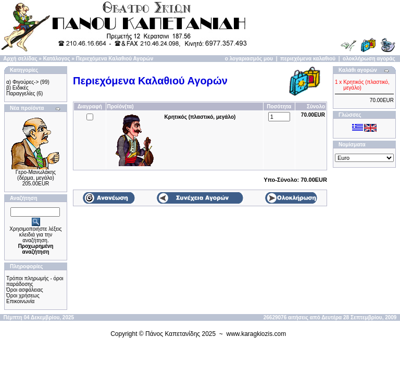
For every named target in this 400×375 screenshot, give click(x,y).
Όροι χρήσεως (23, 295)
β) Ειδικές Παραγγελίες (20, 90)
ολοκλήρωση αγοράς (369, 58)
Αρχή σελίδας (20, 58)
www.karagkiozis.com (256, 334)
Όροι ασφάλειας (24, 290)
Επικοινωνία (20, 301)
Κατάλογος (56, 58)
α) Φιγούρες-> (22, 82)
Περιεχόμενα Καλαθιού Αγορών (115, 58)
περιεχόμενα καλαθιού (307, 58)
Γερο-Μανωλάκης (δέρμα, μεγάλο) (36, 175)
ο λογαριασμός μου (249, 58)
